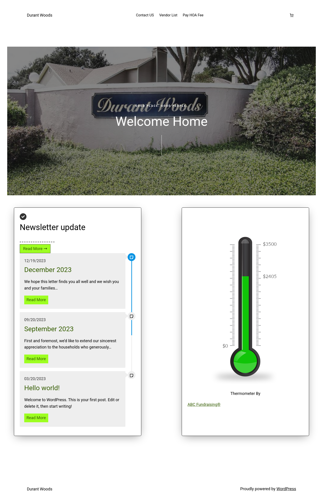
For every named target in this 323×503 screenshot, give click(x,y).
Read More (36, 299)
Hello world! (42, 388)
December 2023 (48, 270)
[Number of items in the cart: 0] (291, 15)
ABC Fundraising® (204, 404)
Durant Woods (39, 15)
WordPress (286, 488)
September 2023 (49, 329)
